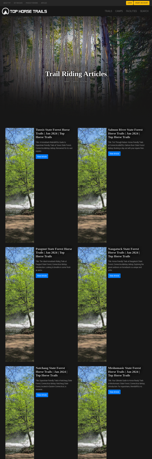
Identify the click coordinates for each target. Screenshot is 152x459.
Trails (108, 11)
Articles (44, 3)
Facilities (131, 11)
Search (144, 11)
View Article (42, 156)
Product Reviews (32, 3)
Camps (119, 11)
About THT (7, 3)
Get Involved (18, 3)
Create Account (141, 3)
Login (129, 3)
